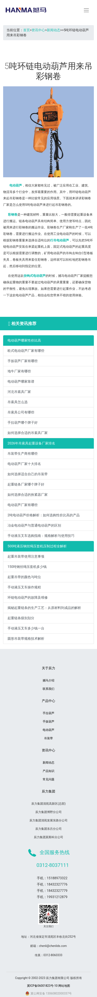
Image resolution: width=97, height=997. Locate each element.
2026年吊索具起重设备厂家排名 (31, 443)
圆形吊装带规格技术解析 (26, 639)
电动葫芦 (15, 185)
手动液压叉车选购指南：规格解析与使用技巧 (41, 536)
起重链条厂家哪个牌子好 (26, 484)
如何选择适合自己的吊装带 (28, 474)
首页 (26, 30)
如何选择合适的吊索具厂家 (28, 433)
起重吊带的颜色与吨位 (24, 577)
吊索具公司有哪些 (21, 412)
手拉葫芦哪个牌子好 (23, 423)
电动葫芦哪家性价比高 (24, 340)
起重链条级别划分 (21, 618)
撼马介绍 (48, 680)
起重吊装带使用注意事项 (26, 556)
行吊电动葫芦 (59, 240)
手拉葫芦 (48, 713)
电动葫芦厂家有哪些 (23, 505)
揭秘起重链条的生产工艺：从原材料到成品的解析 (44, 608)
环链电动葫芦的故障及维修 (28, 597)
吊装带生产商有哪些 (23, 454)
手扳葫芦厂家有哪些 (23, 361)
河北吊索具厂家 (19, 392)
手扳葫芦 (48, 721)
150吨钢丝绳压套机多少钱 (27, 567)
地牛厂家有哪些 (19, 371)
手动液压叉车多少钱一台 (26, 628)
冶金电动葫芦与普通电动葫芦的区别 (34, 525)
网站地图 (64, 985)
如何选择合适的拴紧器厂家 (28, 495)
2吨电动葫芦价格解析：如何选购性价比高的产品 (44, 515)
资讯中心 (38, 30)
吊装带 (48, 738)
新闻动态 (53, 30)
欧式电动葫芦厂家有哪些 (26, 351)
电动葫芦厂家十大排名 (24, 464)
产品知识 (48, 771)
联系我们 (48, 688)
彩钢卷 (12, 214)
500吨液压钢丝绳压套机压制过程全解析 (37, 546)
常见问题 (48, 779)
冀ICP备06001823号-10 (42, 985)
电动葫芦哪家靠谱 (21, 381)
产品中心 (48, 701)
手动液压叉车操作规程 (24, 587)
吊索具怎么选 (18, 402)
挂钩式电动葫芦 (35, 276)
